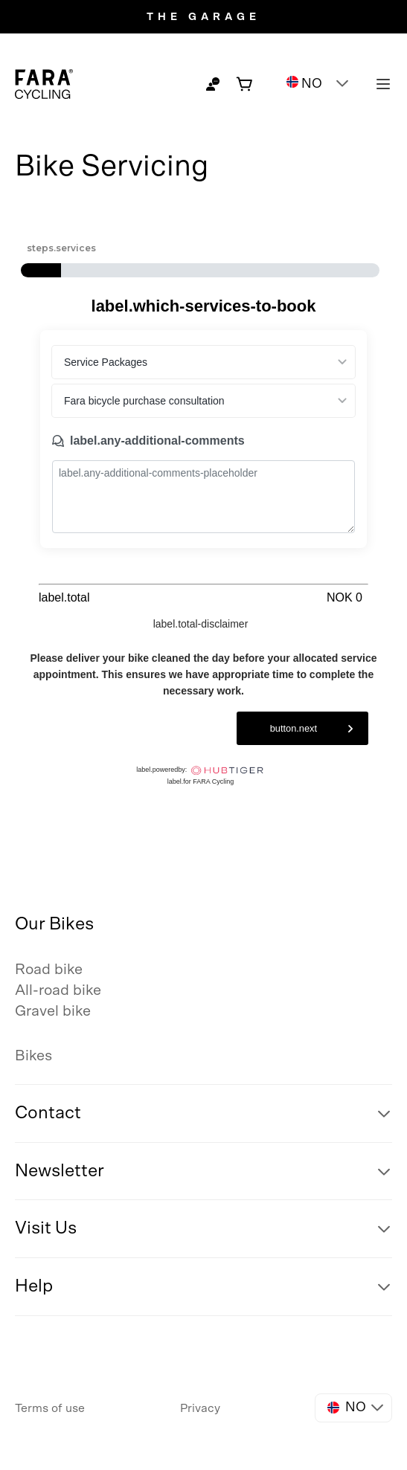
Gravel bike (53, 1011)
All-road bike (58, 990)
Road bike (49, 969)
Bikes (33, 1055)
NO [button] (304, 83)
